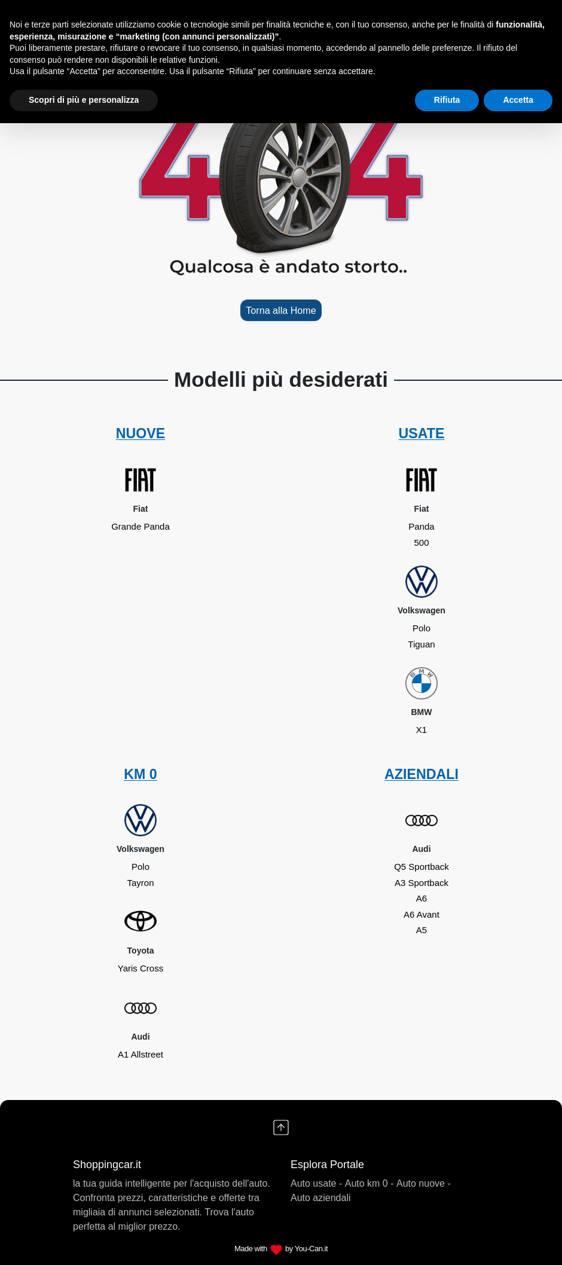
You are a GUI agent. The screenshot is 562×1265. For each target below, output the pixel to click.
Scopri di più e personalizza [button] (84, 100)
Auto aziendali (321, 1198)
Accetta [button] (518, 100)
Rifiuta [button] (447, 100)
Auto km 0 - (369, 1183)
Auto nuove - (423, 1183)
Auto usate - (316, 1183)
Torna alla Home (281, 310)
